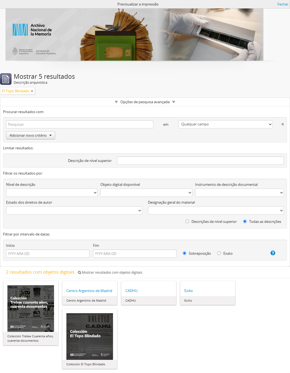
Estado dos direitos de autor (29, 202)
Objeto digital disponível (120, 184)
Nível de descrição (20, 184)
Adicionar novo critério (31, 135)
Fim (96, 245)
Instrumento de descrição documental (226, 184)
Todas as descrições (262, 221)
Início (10, 245)
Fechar (282, 4)
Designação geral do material (171, 202)
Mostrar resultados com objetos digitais (110, 272)
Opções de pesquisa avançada (145, 101)
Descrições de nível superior (211, 221)
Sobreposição (197, 253)
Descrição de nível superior (90, 160)
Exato (225, 253)
